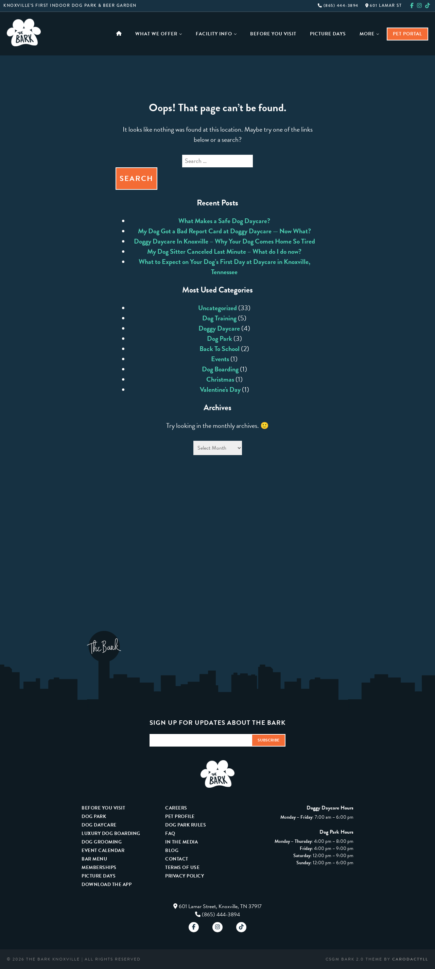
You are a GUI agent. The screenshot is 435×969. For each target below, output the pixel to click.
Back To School (219, 349)
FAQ (170, 833)
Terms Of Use (182, 867)
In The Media (181, 842)
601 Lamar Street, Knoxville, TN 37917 (220, 906)
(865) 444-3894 (338, 6)
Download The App (107, 884)
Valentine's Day (220, 389)
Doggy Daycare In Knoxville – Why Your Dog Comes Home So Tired (224, 241)
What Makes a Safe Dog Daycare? (224, 221)
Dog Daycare (99, 825)
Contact (176, 859)
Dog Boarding (220, 369)
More (369, 33)
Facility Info (216, 33)
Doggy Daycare (219, 328)
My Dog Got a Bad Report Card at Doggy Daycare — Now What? (224, 231)
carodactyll (410, 959)
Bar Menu (94, 859)
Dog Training (219, 318)
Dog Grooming (102, 842)
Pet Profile (180, 816)
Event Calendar (103, 850)
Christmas (220, 379)
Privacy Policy (184, 876)
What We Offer (158, 33)
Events (220, 359)
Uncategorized (217, 308)
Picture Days (328, 33)
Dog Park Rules (185, 825)
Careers (176, 808)
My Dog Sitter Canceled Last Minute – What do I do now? (224, 251)
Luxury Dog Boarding (111, 833)
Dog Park (219, 338)
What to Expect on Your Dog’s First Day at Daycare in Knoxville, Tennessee (224, 266)
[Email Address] (200, 740)
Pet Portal (407, 33)
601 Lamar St (383, 6)
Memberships (99, 867)
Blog (171, 850)
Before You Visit (273, 33)
